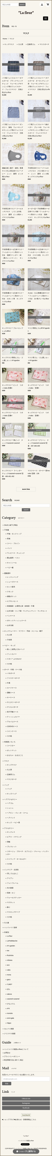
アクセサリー (9, 828)
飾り (8, 907)
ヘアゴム (10, 803)
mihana (9, 960)
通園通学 (7, 573)
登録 (6, 1083)
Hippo (9, 1023)
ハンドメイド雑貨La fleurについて (16, 1049)
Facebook (26, 1108)
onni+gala (10, 1018)
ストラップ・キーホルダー (16, 859)
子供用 (9, 640)
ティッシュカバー (13, 717)
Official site (26, 1099)
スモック (10, 591)
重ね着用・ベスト (13, 558)
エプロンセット (12, 601)
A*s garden (11, 946)
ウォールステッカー (14, 898)
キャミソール (12, 563)
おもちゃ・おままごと (15, 755)
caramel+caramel (13, 999)
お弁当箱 (10, 625)
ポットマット (12, 750)
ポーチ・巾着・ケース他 (13, 669)
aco (8, 965)
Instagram (26, 1103)
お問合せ (7, 1053)
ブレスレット (12, 846)
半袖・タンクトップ (14, 534)
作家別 (6, 932)
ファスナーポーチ (13, 678)
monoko (10, 1013)
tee (8, 950)
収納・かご (11, 893)
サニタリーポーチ (13, 702)
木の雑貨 (10, 888)
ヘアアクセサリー (10, 799)
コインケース (12, 731)
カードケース (12, 688)
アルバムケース (12, 721)
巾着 (8, 683)
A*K (8, 1008)
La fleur (9, 936)
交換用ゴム (31, 44)
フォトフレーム (12, 883)
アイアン (10, 878)
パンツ (9, 548)
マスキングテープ (13, 912)
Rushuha (10, 955)
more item (26, 489)
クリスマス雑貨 (9, 1033)
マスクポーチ (44, 44)
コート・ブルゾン (13, 543)
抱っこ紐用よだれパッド (16, 649)
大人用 (20, 44)
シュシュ (10, 808)
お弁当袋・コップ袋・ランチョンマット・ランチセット (27, 611)
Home (5, 39)
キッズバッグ (12, 794)
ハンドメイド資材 (10, 927)
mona (9, 975)
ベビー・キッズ (9, 645)
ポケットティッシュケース (16, 620)
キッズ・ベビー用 (13, 822)
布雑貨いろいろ (9, 742)
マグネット (11, 902)
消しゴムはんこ (12, 873)
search (22, 4)
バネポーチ (11, 673)
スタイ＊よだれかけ (14, 659)
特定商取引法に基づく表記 (13, 1060)
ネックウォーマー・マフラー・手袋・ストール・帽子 (23, 631)
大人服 (6, 923)
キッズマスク (9, 44)
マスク (6, 761)
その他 (9, 664)
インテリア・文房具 (11, 870)
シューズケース (12, 582)
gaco (8, 979)
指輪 (8, 842)
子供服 (6, 530)
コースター (11, 746)
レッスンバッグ (12, 577)
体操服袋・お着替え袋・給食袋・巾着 (20, 606)
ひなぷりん (11, 1004)
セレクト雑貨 (9, 1029)
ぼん (8, 989)
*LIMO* (9, 984)
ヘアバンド (11, 818)
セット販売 (11, 587)
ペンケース (11, 616)
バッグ (6, 785)
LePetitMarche (12, 941)
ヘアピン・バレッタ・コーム (17, 813)
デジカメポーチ (12, 707)
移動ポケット (12, 596)
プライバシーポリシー (12, 1056)
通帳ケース (11, 693)
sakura (9, 994)
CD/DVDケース (12, 726)
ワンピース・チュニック (16, 553)
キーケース (11, 697)
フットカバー (12, 654)
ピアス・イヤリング (14, 837)
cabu (8, 970)
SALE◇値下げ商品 (11, 525)
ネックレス (11, 832)
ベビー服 (10, 567)
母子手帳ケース (12, 712)
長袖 (8, 538)
